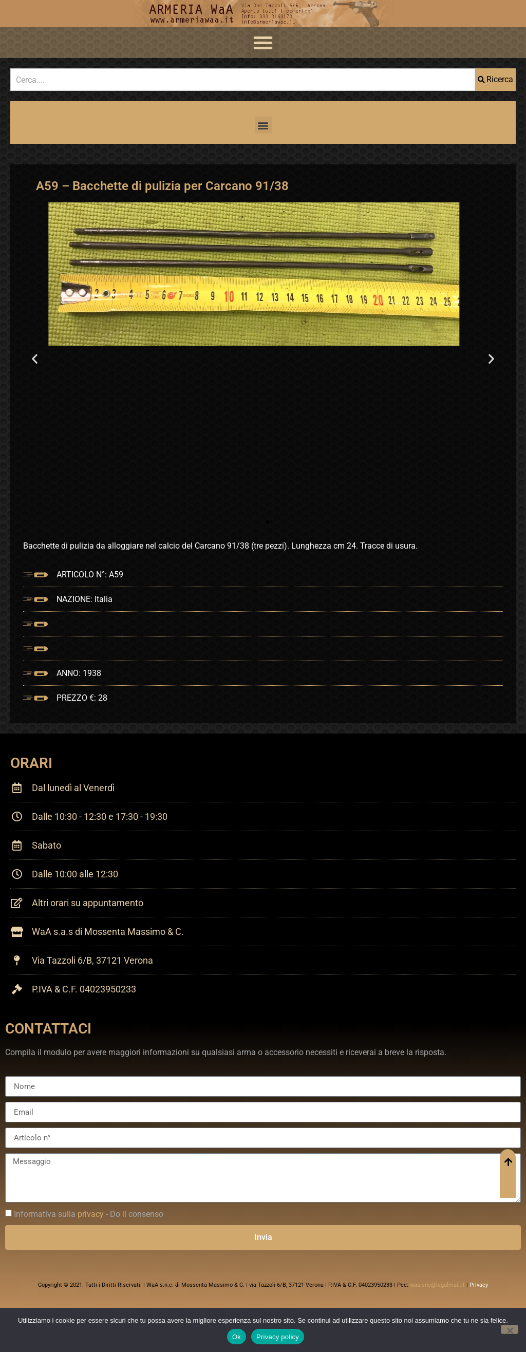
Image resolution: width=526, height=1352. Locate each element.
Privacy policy (277, 1337)
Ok (236, 1337)
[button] (263, 42)
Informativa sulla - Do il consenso (88, 1214)
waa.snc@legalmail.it (437, 1285)
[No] (509, 1329)
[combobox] (242, 79)
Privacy (478, 1285)
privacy (91, 1214)
